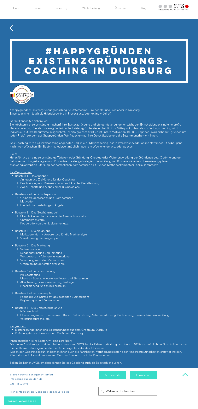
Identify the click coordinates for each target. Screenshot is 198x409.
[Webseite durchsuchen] (127, 391)
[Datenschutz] (112, 375)
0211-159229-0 (19, 383)
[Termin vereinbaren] (22, 400)
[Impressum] (143, 375)
